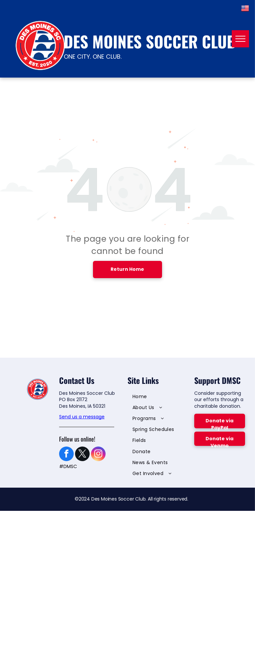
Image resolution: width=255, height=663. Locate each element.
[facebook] (66, 455)
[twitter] (82, 455)
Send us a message (82, 416)
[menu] (240, 38)
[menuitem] (156, 397)
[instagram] (98, 455)
